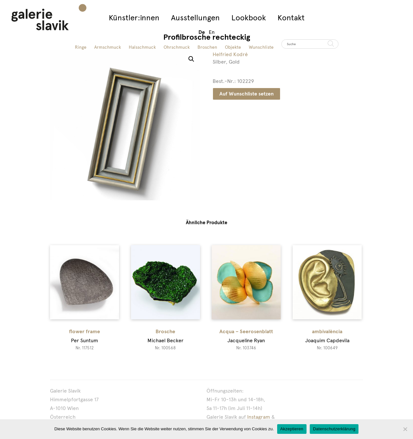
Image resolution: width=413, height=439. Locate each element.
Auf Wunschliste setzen (246, 94)
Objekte (233, 47)
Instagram (258, 417)
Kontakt (291, 17)
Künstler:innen (134, 17)
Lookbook (248, 17)
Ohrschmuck (177, 47)
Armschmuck (107, 47)
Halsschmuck (142, 47)
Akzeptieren (291, 428)
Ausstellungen (195, 17)
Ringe (80, 47)
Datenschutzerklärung (334, 428)
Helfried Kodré (230, 54)
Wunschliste (261, 47)
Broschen (207, 47)
